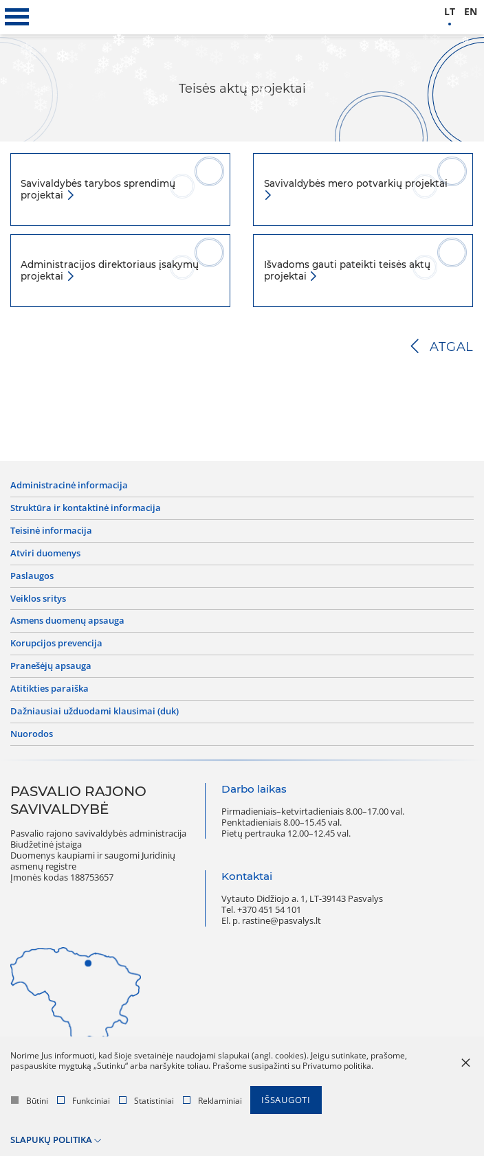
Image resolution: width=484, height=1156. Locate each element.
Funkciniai (83, 1101)
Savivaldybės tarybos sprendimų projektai (98, 189)
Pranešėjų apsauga (50, 666)
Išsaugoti (286, 1100)
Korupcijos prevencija (56, 643)
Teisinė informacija (51, 530)
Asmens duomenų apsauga (67, 620)
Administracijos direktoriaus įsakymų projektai (110, 270)
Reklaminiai (212, 1101)
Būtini (29, 1101)
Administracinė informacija (69, 485)
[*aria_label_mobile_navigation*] (17, 17)
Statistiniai (146, 1101)
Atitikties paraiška (49, 688)
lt (449, 12)
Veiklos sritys (38, 598)
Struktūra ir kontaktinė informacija (85, 508)
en (470, 12)
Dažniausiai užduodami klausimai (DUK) (94, 711)
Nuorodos (31, 734)
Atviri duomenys (45, 553)
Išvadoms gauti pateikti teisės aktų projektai (347, 270)
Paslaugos (32, 576)
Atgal (452, 346)
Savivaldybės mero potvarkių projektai (356, 183)
